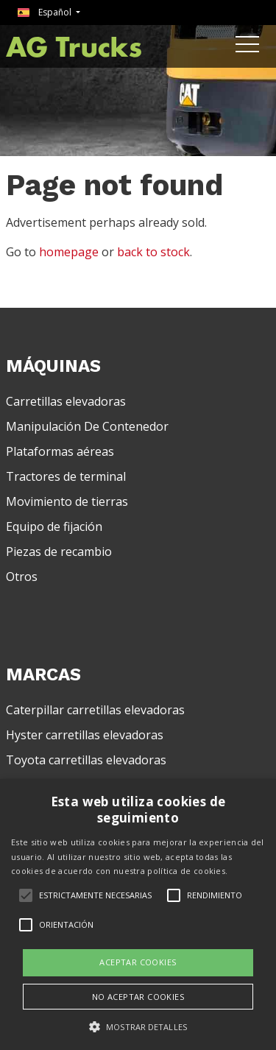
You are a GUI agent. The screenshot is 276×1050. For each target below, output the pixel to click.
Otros (22, 576)
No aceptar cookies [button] (138, 996)
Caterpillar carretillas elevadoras (95, 710)
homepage (69, 252)
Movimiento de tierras (67, 501)
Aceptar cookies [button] (137, 962)
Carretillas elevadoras (66, 401)
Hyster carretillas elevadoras (84, 735)
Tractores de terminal (66, 476)
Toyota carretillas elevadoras (86, 760)
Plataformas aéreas (60, 451)
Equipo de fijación (54, 526)
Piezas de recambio (59, 551)
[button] (138, 1026)
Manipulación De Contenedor (87, 426)
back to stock (153, 252)
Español (46, 12)
